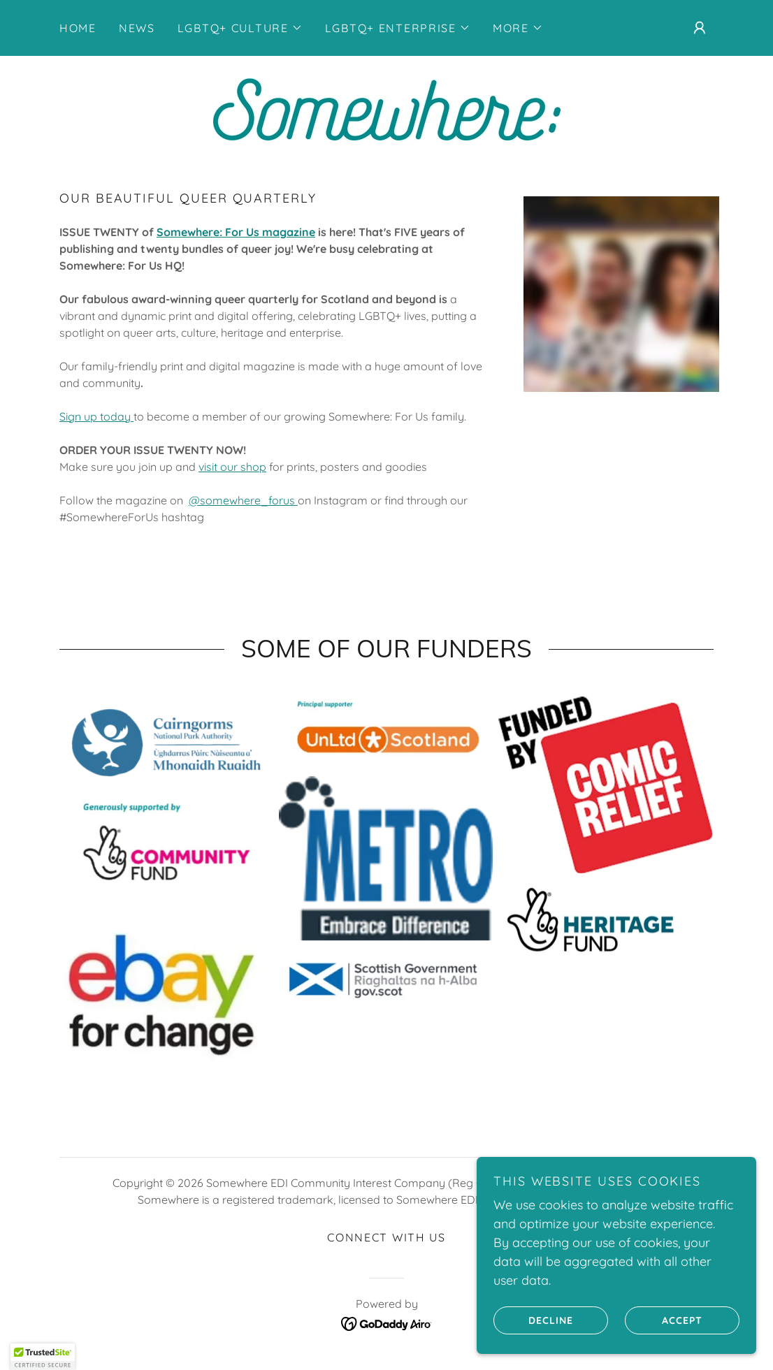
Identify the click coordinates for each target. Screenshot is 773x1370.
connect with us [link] (386, 1237)
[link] (386, 108)
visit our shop (232, 467)
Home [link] (77, 28)
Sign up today (95, 416)
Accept (663, 1320)
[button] (240, 28)
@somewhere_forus (243, 500)
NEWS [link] (137, 28)
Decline (533, 1320)
